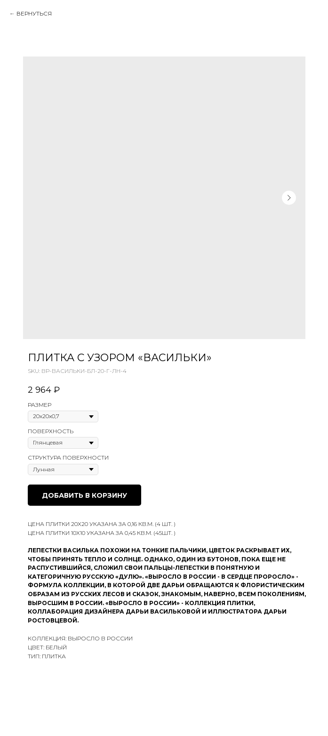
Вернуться (34, 13)
